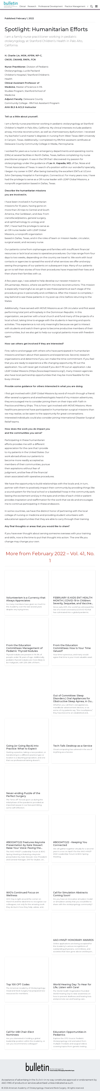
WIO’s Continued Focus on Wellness (22, 894)
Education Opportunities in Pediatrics (69, 1033)
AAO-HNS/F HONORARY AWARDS (73, 940)
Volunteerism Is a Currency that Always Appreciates (25, 599)
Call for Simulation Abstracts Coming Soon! (70, 894)
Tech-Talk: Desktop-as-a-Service (72, 745)
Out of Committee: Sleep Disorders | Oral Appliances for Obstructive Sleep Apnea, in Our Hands (73, 698)
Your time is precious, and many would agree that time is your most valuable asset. (72, 655)
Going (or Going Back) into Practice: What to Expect (22, 747)
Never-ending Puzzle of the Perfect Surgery (23, 795)
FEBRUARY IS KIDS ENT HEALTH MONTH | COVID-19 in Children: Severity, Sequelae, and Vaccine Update (72, 600)
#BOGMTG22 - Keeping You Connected (70, 844)
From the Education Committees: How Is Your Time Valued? (72, 648)
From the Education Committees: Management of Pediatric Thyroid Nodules (24, 648)
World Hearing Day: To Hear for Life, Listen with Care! (72, 986)
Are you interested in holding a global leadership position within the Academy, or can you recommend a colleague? (25, 1041)
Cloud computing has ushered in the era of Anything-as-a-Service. (72, 750)
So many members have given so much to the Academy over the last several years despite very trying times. (25, 607)
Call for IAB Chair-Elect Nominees (20, 1033)
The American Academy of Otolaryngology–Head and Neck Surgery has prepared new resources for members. (26, 991)
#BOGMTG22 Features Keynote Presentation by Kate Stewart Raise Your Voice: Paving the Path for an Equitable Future (25, 845)
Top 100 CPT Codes (17, 984)
